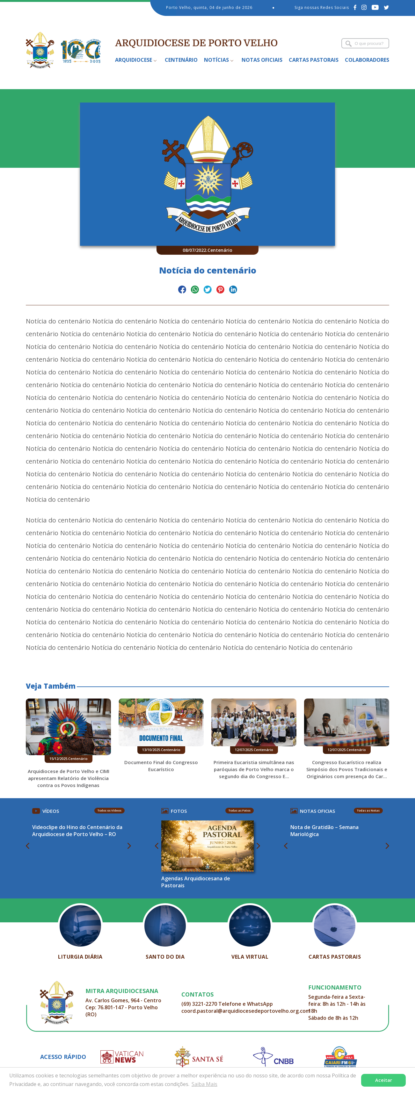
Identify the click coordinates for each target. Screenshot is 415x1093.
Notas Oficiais (262, 59)
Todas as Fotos (240, 810)
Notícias (216, 59)
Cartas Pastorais (314, 59)
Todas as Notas (368, 810)
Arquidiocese (133, 59)
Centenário (181, 59)
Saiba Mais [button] (204, 1084)
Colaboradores (367, 59)
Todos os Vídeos (109, 810)
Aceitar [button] (383, 1080)
